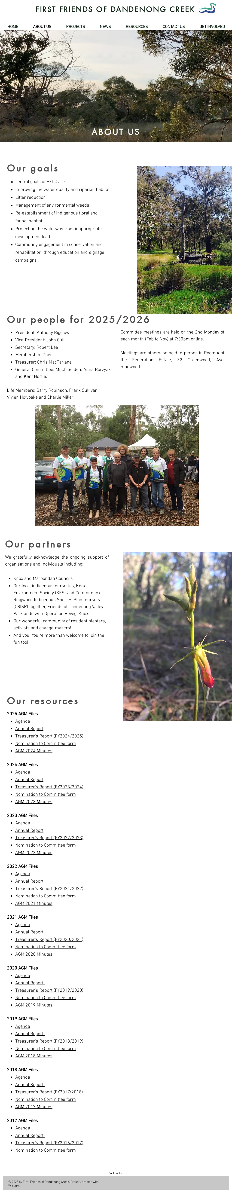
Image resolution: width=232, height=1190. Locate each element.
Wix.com (14, 1186)
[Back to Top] (115, 1171)
